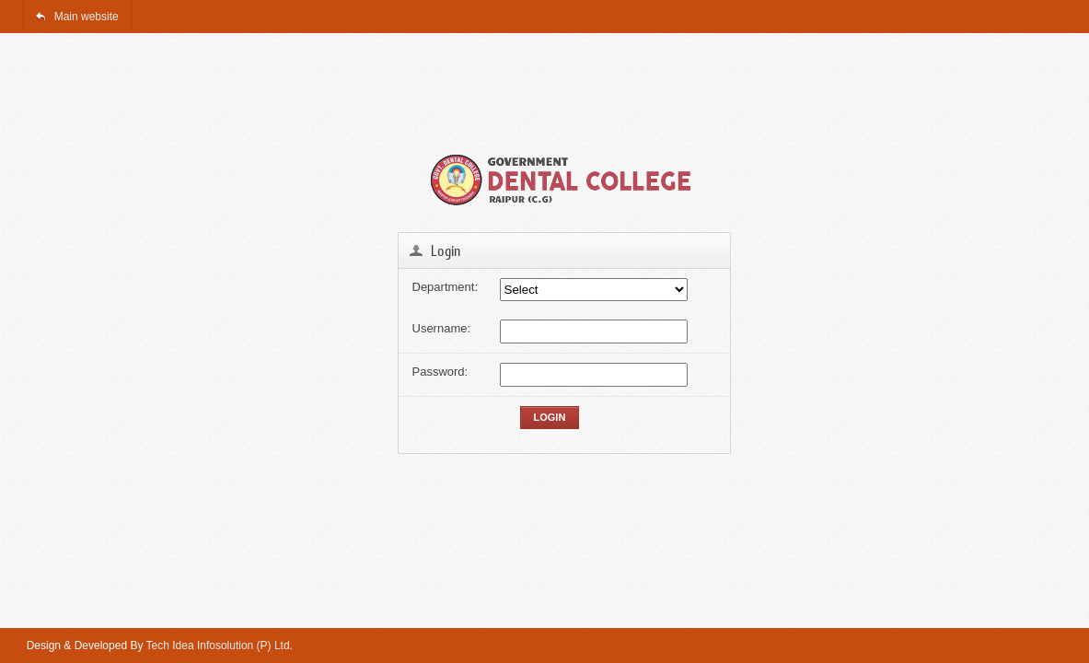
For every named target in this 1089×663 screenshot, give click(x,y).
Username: (441, 328)
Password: (440, 371)
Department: (445, 287)
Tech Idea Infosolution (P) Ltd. (219, 645)
